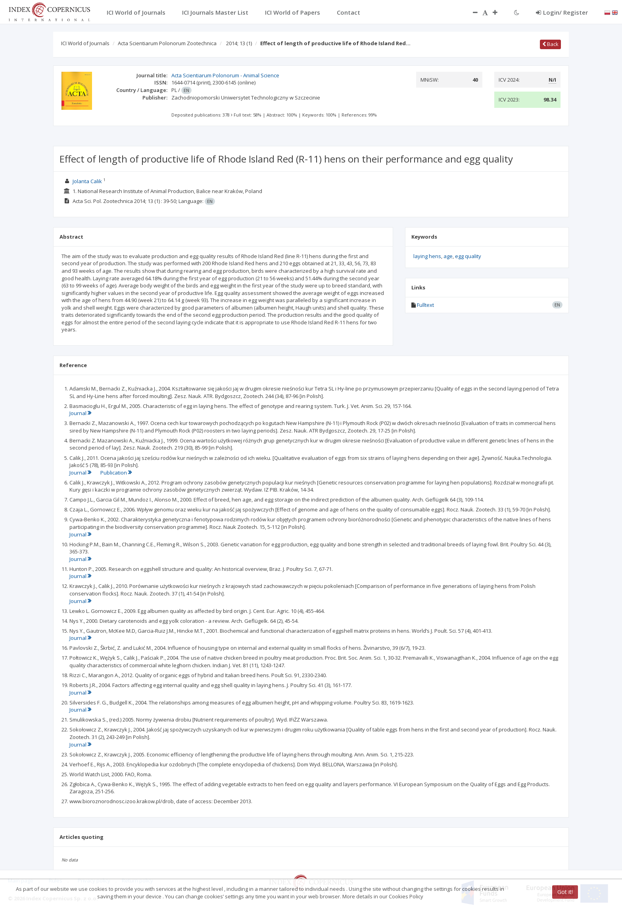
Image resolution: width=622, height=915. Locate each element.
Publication (116, 472)
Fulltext (425, 304)
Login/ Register (562, 12)
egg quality (468, 256)
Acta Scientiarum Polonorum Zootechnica (167, 43)
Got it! (565, 892)
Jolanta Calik (87, 181)
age (448, 256)
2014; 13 (239, 43)
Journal (80, 413)
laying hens (427, 256)
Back (550, 44)
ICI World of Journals (85, 43)
